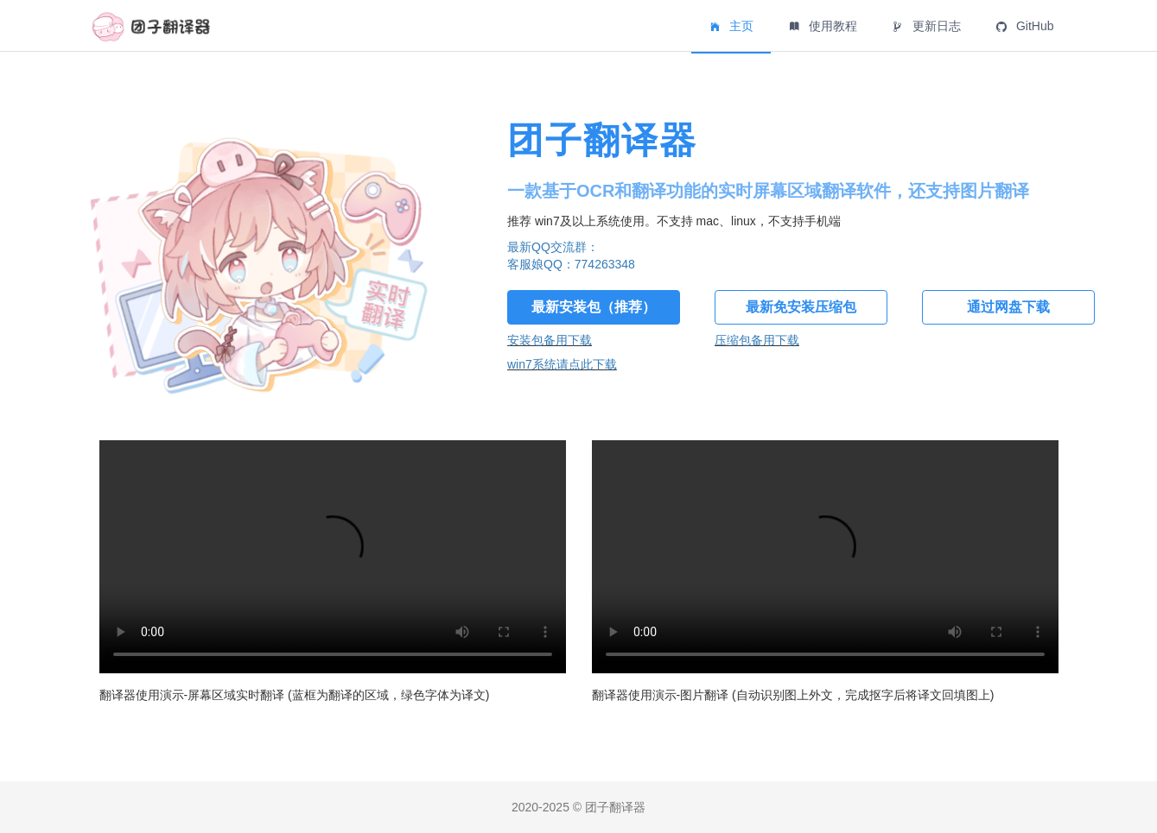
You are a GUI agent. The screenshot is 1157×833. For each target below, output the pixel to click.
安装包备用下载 (549, 340)
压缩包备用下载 (757, 340)
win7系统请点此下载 (562, 364)
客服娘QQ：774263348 (571, 264)
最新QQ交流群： (553, 247)
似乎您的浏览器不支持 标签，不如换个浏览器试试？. (332, 556)
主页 (731, 26)
